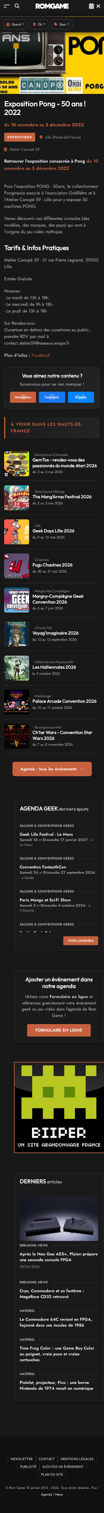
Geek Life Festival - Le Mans (46, 834)
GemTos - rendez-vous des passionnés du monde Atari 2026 (64, 462)
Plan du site (52, 1474)
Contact (47, 1459)
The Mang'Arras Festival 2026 (62, 496)
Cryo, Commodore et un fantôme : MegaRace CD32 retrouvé (52, 1294)
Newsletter (22, 1459)
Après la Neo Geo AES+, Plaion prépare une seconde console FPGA (59, 1257)
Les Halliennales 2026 (54, 667)
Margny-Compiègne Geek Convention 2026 (57, 599)
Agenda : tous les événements (52, 769)
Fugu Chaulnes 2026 (52, 565)
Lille (48, 137)
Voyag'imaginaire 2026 (55, 633)
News (59, 1494)
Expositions (19, 137)
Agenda (46, 1494)
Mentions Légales (77, 1459)
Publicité (28, 1467)
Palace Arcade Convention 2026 (64, 701)
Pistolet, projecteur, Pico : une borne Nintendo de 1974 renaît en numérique (56, 1385)
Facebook (41, 355)
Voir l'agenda (81, 940)
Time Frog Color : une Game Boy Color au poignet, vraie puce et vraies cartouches (57, 1354)
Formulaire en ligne (58, 1030)
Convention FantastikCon (43, 867)
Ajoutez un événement (63, 1467)
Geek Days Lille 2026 (53, 531)
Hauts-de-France (67, 137)
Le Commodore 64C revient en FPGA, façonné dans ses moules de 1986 (56, 1322)
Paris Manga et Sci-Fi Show (45, 900)
